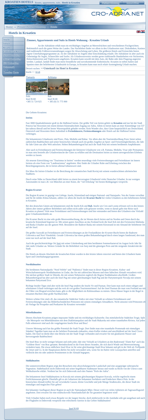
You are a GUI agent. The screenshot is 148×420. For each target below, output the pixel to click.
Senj (59, 243)
